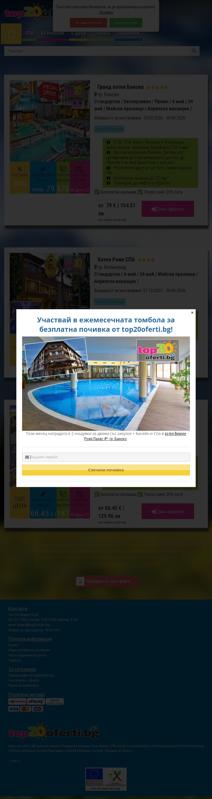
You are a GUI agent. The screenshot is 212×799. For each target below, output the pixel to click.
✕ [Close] (192, 313)
